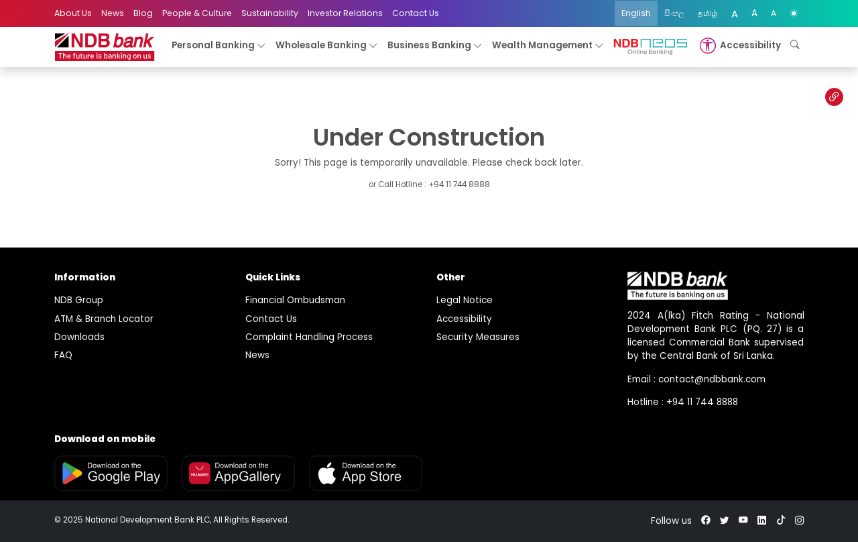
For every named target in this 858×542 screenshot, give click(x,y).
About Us (73, 13)
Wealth (548, 46)
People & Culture (197, 13)
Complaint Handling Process (309, 337)
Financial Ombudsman (295, 300)
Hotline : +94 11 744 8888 (682, 402)
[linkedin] (762, 520)
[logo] (104, 47)
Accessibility (464, 319)
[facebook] (706, 520)
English (636, 13)
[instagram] (799, 520)
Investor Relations (345, 13)
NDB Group (78, 300)
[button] (739, 45)
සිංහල (674, 13)
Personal (219, 46)
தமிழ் (708, 13)
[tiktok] (781, 520)
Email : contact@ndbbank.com (696, 379)
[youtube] (743, 520)
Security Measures (477, 337)
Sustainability (269, 13)
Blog (143, 13)
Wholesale (326, 46)
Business (435, 46)
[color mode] (793, 13)
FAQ (63, 355)
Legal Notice (464, 300)
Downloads (79, 337)
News (112, 13)
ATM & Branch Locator (104, 319)
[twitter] (724, 520)
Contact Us (415, 13)
